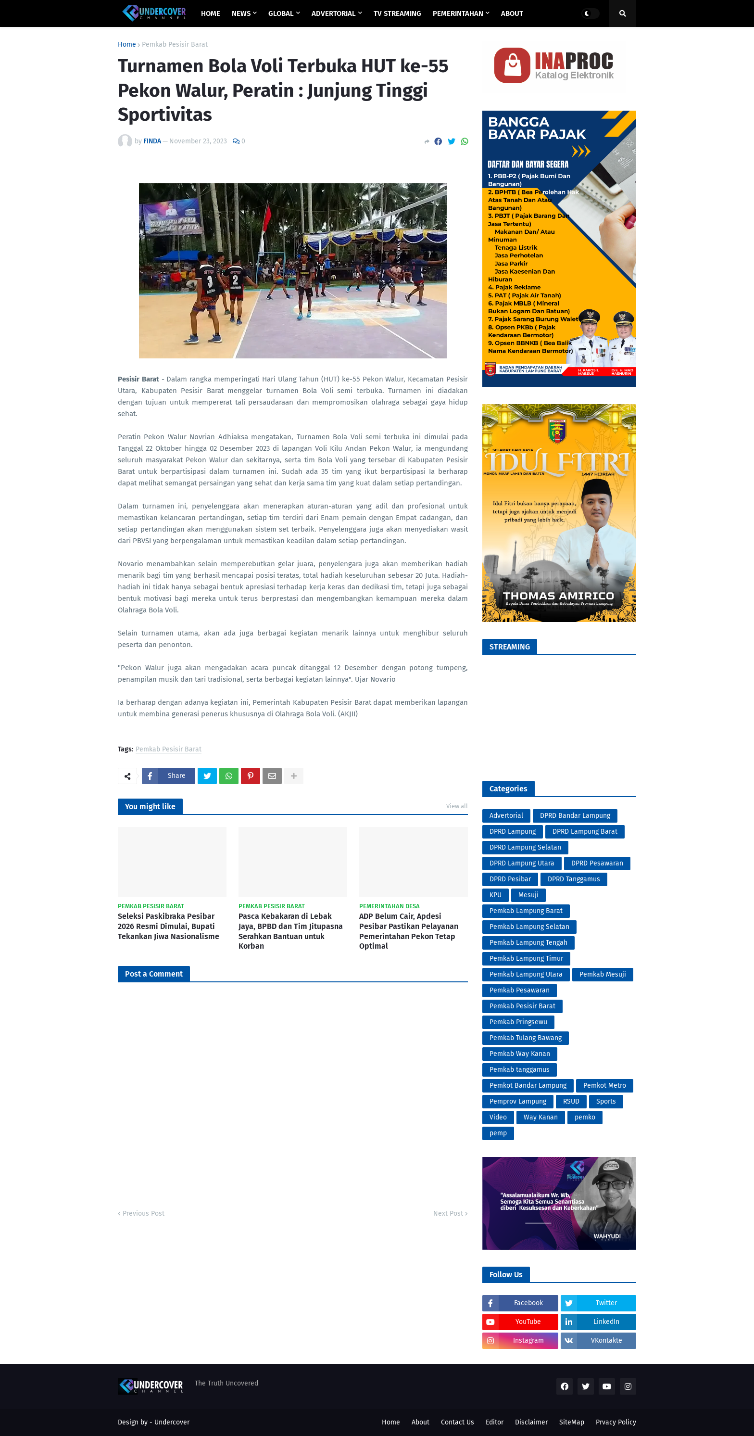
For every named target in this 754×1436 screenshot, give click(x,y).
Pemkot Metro (604, 1085)
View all (457, 806)
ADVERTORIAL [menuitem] (334, 13)
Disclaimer (531, 1422)
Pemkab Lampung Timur (526, 958)
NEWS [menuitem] (241, 13)
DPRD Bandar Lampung (575, 816)
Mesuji (528, 895)
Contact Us (457, 1422)
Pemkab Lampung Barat (526, 911)
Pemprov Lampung (518, 1101)
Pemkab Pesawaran (520, 990)
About (420, 1422)
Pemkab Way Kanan (520, 1054)
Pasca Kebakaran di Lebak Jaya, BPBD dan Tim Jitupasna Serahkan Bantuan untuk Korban (291, 931)
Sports (606, 1101)
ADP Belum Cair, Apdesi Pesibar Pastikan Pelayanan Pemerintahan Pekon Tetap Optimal (408, 931)
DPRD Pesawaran (597, 863)
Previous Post (143, 1213)
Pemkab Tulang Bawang (526, 1038)
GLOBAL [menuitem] (281, 13)
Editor (494, 1422)
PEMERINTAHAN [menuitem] (458, 13)
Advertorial (506, 816)
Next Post (448, 1213)
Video (498, 1117)
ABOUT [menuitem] (512, 13)
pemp (498, 1133)
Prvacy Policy (616, 1422)
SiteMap (571, 1422)
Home (127, 44)
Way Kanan (541, 1117)
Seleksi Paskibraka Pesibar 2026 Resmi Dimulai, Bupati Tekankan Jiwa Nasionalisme (168, 926)
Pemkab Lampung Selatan (529, 927)
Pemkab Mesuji (602, 974)
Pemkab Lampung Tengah (528, 943)
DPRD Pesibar (510, 879)
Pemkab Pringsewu (518, 1022)
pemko (585, 1117)
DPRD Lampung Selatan (525, 847)
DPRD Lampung (513, 831)
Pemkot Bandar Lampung (528, 1085)
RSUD (571, 1101)
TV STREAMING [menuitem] (397, 13)
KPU (496, 895)
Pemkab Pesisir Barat (175, 44)
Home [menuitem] (210, 13)
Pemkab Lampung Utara (526, 974)
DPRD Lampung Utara (522, 863)
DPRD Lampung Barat (585, 831)
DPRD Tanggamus (574, 879)
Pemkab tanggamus (520, 1070)
